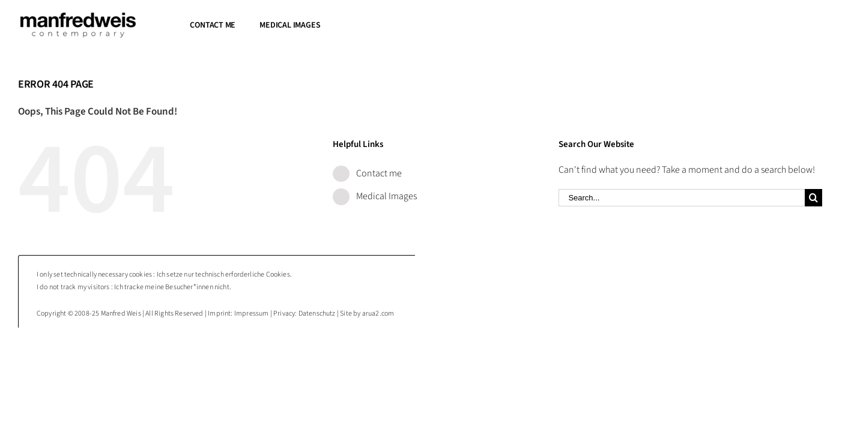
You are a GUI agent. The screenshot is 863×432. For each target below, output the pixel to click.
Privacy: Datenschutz (304, 313)
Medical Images (386, 196)
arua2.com (378, 313)
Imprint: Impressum (238, 313)
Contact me (379, 173)
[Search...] (682, 197)
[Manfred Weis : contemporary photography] (78, 16)
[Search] (813, 197)
